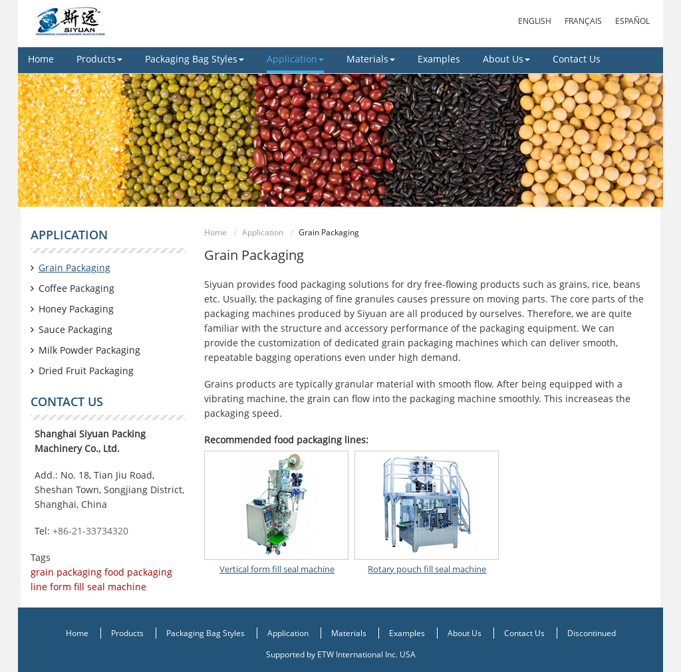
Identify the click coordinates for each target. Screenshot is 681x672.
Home (41, 59)
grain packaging (66, 572)
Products (127, 633)
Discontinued (591, 633)
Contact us (67, 401)
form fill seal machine (96, 586)
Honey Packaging (76, 308)
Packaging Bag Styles (205, 633)
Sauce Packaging (75, 329)
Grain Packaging (74, 267)
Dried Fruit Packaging (86, 370)
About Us (464, 633)
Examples (439, 59)
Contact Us (577, 59)
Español (632, 21)
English (534, 21)
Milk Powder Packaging (89, 350)
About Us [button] (506, 59)
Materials (348, 633)
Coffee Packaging (76, 288)
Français (583, 21)
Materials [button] (370, 59)
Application (262, 232)
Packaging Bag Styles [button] (194, 59)
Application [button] (295, 59)
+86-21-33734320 (90, 530)
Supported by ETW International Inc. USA (341, 654)
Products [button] (99, 59)
